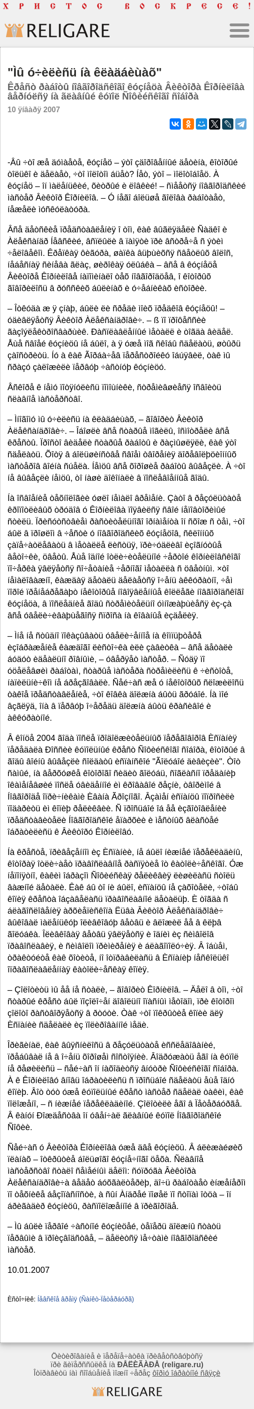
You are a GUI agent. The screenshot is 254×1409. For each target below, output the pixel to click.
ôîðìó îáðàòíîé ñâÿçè (186, 1373)
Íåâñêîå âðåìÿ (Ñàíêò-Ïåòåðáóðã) (85, 1299)
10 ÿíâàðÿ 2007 (33, 110)
